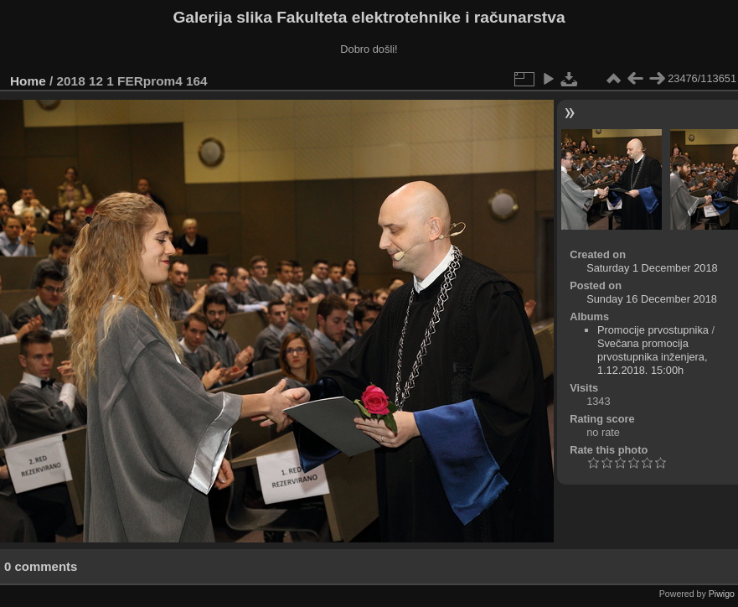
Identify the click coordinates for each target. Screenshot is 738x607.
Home (28, 81)
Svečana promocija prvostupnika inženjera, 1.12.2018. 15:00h (652, 356)
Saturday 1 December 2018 (652, 268)
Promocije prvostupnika (653, 330)
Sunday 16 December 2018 (651, 299)
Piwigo (722, 594)
